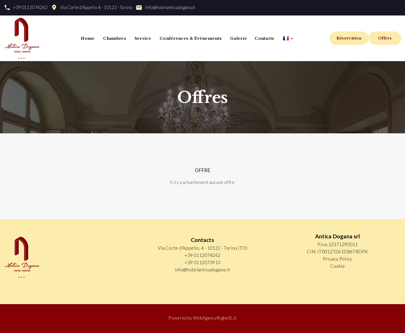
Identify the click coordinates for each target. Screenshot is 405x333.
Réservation (349, 38)
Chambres (114, 38)
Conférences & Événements (191, 38)
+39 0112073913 (202, 262)
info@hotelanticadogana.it (170, 7)
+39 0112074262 (30, 7)
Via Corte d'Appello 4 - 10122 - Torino (96, 7)
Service (143, 38)
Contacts (264, 38)
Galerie (238, 38)
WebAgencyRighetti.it (215, 318)
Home (88, 38)
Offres (385, 38)
